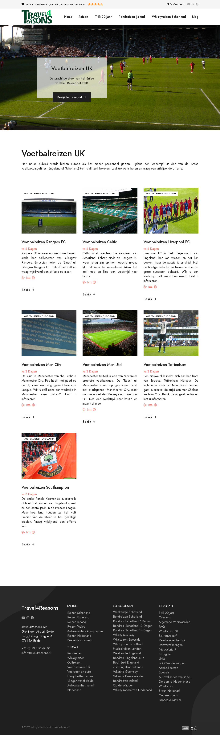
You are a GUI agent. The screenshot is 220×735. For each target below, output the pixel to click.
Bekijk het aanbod (71, 97)
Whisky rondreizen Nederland (132, 690)
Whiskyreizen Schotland (168, 17)
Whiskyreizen (75, 658)
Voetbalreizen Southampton (45, 487)
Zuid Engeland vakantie (128, 667)
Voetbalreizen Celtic (100, 242)
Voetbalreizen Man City (41, 364)
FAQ (169, 4)
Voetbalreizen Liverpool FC (167, 242)
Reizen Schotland (78, 613)
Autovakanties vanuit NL (175, 677)
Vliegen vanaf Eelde (80, 681)
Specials (164, 672)
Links (162, 659)
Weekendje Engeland (127, 653)
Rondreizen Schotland (127, 617)
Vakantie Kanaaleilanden (128, 676)
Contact (178, 4)
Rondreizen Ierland (125, 681)
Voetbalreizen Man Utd (102, 364)
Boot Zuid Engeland (126, 662)
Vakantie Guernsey (125, 672)
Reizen (83, 17)
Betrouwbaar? (168, 636)
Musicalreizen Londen (127, 649)
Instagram (165, 654)
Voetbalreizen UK (78, 667)
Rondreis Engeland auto (128, 658)
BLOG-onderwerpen (172, 663)
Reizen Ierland (76, 622)
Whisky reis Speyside (127, 640)
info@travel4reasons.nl (36, 653)
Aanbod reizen (168, 668)
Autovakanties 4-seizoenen (85, 631)
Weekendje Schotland (127, 612)
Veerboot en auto (79, 672)
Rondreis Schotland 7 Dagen (132, 621)
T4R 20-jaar (103, 17)
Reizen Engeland (78, 617)
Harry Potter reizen (80, 676)
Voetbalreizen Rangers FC (44, 242)
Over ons (165, 617)
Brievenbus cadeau (79, 640)
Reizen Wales (76, 627)
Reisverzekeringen (171, 645)
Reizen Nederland (79, 636)
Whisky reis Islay (123, 635)
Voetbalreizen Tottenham (165, 364)
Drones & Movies (170, 700)
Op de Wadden (123, 685)
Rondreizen (74, 653)
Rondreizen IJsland (131, 17)
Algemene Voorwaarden (174, 622)
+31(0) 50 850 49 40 (36, 648)
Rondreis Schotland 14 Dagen (132, 630)
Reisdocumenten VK (172, 640)
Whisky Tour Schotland (128, 644)
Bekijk (28, 290)
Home (68, 17)
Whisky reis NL (168, 631)
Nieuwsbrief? (167, 649)
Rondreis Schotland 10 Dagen (132, 626)
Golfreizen (74, 662)
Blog (195, 17)
